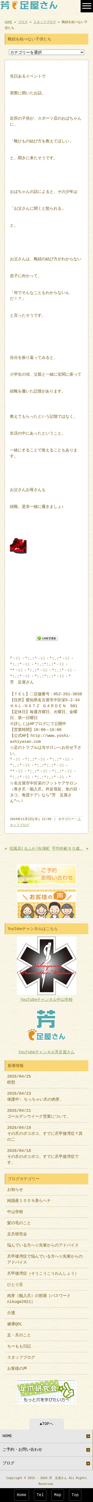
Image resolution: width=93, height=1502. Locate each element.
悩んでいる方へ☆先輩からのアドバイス (43, 1243)
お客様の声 (17, 1367)
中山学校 (17, 1210)
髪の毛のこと (19, 1221)
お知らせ (15, 1188)
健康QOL (14, 1322)
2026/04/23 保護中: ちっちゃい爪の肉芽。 (35, 1094)
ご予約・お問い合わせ (22, 1447)
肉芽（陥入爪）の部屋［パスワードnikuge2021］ (39, 1297)
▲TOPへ (46, 1421)
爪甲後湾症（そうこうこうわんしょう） (43, 1271)
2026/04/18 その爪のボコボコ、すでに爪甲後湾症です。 (43, 1155)
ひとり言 (15, 1283)
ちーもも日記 (19, 1344)
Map (57, 1495)
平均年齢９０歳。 (68, 849)
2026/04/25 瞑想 (19, 1077)
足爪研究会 (17, 1232)
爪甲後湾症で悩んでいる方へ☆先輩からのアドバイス (45, 1257)
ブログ (23, 22)
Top (75, 1495)
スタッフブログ (44, 22)
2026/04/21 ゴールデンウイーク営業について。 (39, 1111)
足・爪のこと (19, 1333)
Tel (40, 1495)
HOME (8, 22)
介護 (11, 1311)
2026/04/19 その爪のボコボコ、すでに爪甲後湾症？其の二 (45, 1131)
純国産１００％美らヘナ (29, 1199)
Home (21, 1495)
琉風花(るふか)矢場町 (29, 849)
